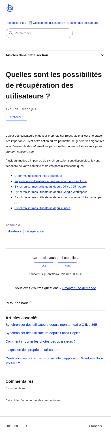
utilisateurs (14, 231)
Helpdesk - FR (15, 22)
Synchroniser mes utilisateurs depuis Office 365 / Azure (50, 186)
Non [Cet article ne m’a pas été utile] (67, 265)
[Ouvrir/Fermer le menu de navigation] (97, 8)
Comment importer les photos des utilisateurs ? (41, 341)
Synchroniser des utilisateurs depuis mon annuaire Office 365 (51, 324)
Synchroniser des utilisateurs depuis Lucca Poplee (43, 333)
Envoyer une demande (79, 288)
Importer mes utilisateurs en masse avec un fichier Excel (51, 181)
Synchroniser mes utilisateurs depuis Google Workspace (51, 192)
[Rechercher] (39, 33)
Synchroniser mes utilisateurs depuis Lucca (42, 208)
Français (97, 426)
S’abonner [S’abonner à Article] (16, 117)
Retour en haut (19, 302)
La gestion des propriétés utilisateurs (33, 350)
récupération (35, 231)
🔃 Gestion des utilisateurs (45, 22)
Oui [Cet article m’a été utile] (44, 265)
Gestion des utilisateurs (82, 22)
